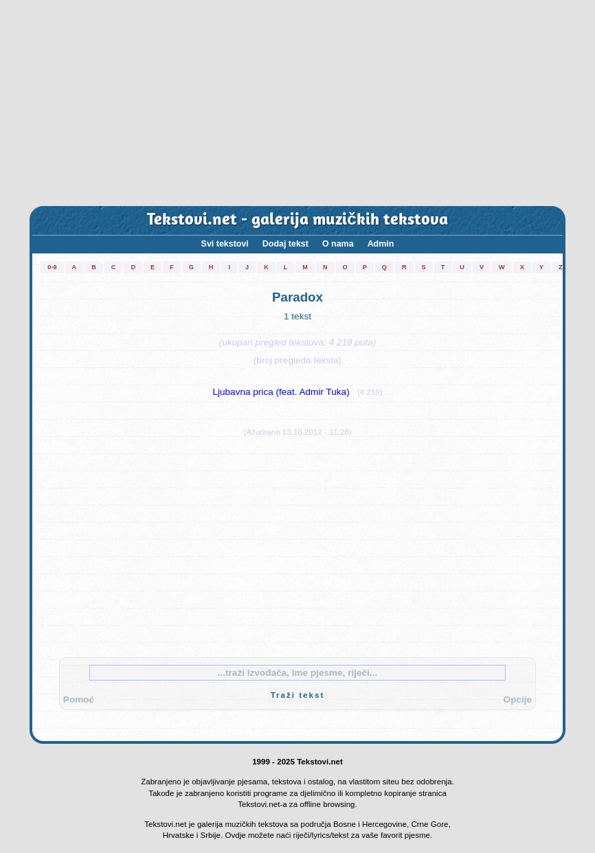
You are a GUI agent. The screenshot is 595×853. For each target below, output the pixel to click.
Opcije (518, 699)
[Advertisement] (297, 103)
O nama (338, 244)
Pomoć (78, 699)
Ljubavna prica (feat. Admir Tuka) (280, 392)
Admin (381, 244)
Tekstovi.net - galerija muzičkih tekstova (297, 220)
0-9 (51, 267)
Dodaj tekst (285, 244)
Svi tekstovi (225, 244)
